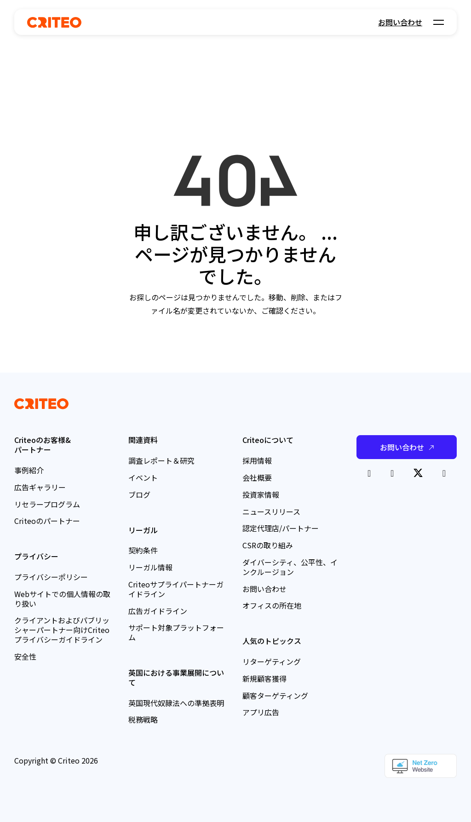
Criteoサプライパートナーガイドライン (176, 589)
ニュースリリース (271, 511)
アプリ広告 (260, 712)
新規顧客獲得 (264, 678)
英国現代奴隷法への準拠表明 (176, 702)
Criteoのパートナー (47, 520)
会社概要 (257, 477)
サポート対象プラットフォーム (176, 632)
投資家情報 (260, 494)
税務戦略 (143, 719)
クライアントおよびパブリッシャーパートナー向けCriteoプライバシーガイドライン (61, 630)
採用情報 (257, 460)
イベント (143, 477)
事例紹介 (29, 470)
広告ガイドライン (157, 610)
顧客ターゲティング (275, 695)
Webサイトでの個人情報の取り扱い (62, 598)
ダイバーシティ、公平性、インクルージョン (290, 567)
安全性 (25, 656)
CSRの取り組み (267, 545)
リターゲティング (271, 661)
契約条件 (143, 550)
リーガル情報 (150, 567)
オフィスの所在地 (271, 605)
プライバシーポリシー (51, 576)
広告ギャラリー (40, 487)
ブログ (139, 494)
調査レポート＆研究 (161, 460)
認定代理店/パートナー (280, 528)
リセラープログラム (47, 504)
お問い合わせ (400, 22)
